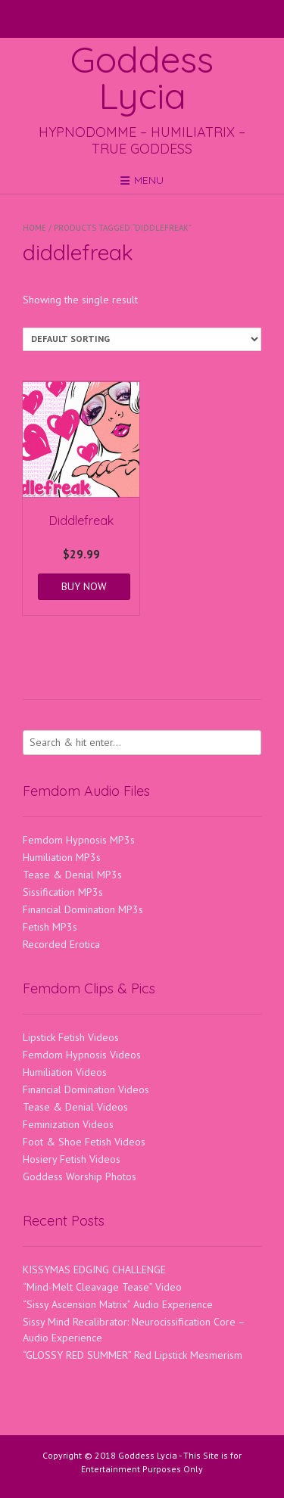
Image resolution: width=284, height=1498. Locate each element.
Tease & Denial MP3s (72, 874)
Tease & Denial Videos (75, 1107)
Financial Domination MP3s (83, 909)
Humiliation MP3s (62, 857)
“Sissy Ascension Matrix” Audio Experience (118, 1304)
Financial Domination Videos (86, 1089)
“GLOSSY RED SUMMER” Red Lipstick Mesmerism (132, 1355)
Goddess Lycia (142, 77)
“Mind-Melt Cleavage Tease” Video (102, 1287)
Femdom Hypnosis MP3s (79, 840)
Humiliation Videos (65, 1072)
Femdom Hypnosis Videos (82, 1054)
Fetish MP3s (50, 927)
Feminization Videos (68, 1124)
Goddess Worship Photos (79, 1176)
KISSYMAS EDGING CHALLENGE (94, 1269)
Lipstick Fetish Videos (71, 1037)
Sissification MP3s (63, 892)
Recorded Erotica (61, 944)
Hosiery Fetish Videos (71, 1159)
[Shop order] (142, 339)
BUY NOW (84, 586)
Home (34, 227)
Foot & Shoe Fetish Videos (84, 1141)
